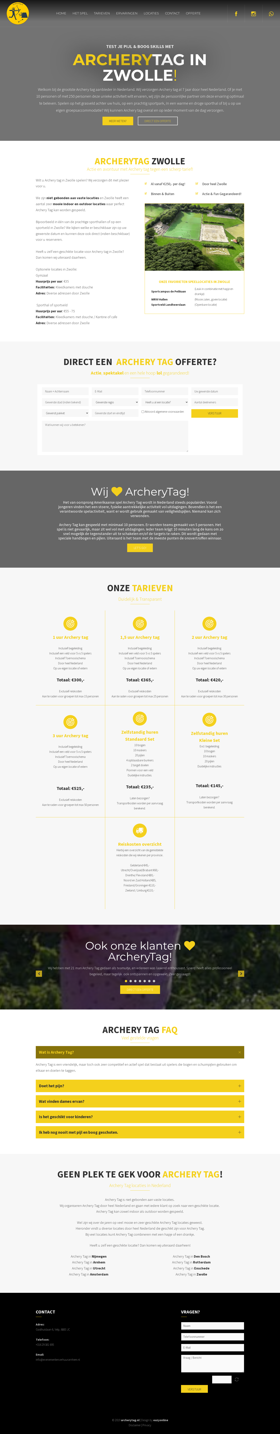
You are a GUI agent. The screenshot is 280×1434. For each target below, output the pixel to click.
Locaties (151, 13)
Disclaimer (135, 1425)
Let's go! (140, 548)
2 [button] (131, 981)
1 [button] (126, 981)
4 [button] (140, 981)
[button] (39, 974)
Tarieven (102, 13)
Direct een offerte (157, 121)
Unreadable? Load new (237, 1379)
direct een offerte (140, 990)
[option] (140, 973)
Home (61, 13)
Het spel (80, 13)
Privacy (147, 1425)
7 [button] (154, 981)
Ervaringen (126, 13)
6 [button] (149, 981)
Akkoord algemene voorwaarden (164, 411)
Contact (172, 13)
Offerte (193, 13)
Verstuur (214, 413)
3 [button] (135, 981)
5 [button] (145, 981)
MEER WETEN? (118, 121)
